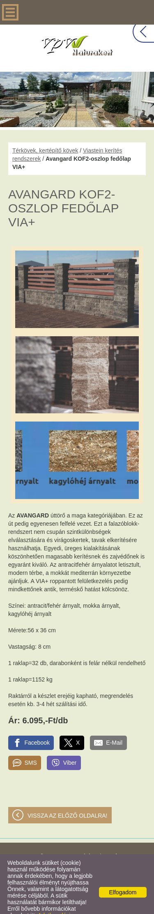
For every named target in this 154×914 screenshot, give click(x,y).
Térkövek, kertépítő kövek (45, 134)
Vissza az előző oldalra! (68, 799)
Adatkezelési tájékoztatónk (38, 902)
